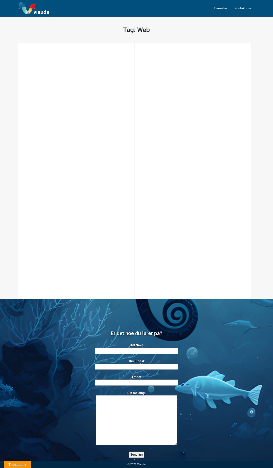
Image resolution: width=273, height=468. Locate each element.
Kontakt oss (242, 8)
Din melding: (136, 418)
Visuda (141, 464)
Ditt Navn (136, 348)
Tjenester (220, 8)
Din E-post (136, 364)
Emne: (136, 380)
